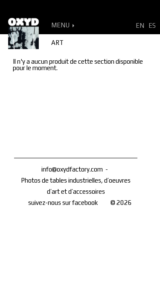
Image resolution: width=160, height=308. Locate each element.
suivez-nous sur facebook (63, 202)
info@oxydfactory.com (72, 169)
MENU (62, 25)
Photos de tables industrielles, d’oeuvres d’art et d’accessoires (76, 186)
